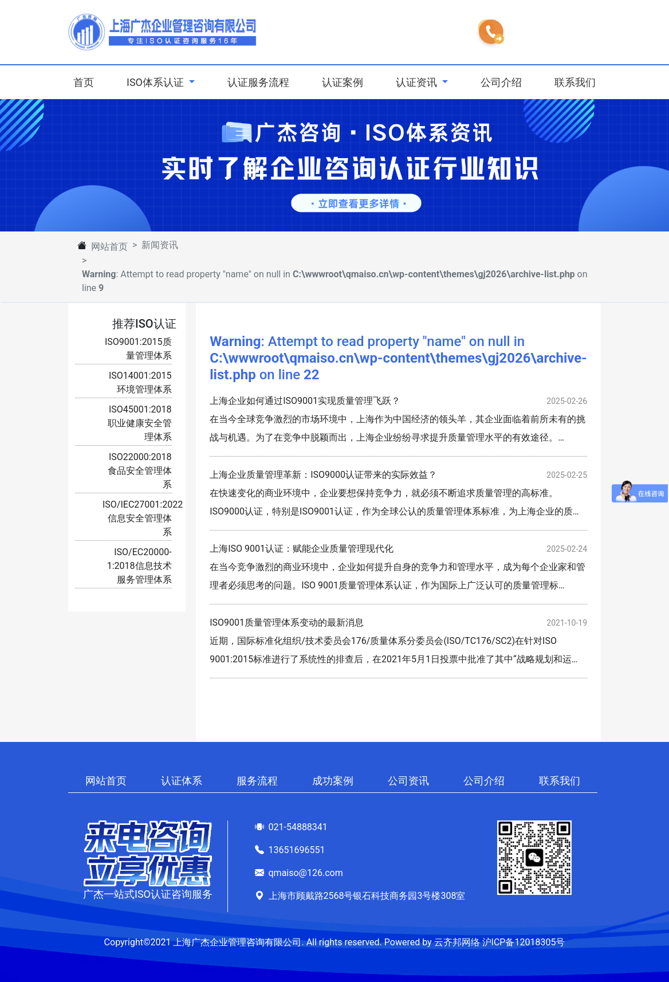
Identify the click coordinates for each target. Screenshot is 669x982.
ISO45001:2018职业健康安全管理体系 (140, 423)
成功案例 (332, 781)
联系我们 (575, 82)
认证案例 (342, 82)
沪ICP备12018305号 (523, 942)
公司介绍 (501, 82)
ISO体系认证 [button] (156, 82)
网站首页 (109, 246)
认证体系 (181, 781)
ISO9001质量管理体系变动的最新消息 (287, 622)
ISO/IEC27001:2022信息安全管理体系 (143, 518)
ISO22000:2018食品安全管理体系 (140, 470)
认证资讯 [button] (417, 82)
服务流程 (257, 781)
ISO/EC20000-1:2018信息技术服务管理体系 (139, 566)
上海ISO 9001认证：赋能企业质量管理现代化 (301, 548)
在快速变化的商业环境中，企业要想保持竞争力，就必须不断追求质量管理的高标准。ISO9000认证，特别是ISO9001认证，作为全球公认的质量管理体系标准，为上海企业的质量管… (396, 511)
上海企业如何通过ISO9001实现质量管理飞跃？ (305, 400)
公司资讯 (408, 781)
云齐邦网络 (457, 942)
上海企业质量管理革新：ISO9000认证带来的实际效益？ (323, 474)
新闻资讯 (159, 244)
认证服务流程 (258, 82)
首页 (86, 81)
